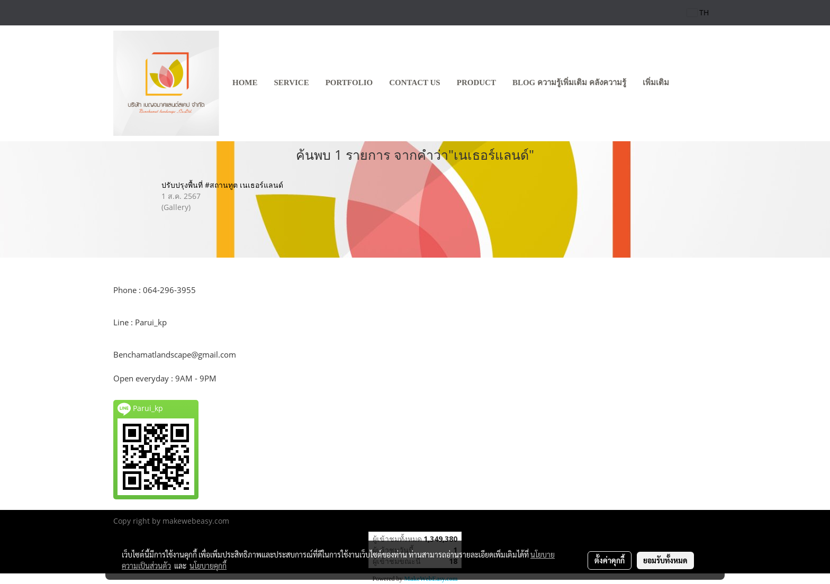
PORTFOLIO (349, 82)
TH (698, 12)
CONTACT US (414, 82)
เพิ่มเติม (656, 82)
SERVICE (291, 82)
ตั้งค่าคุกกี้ (609, 560)
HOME (245, 82)
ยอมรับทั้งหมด (665, 560)
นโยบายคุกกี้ (208, 565)
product (476, 82)
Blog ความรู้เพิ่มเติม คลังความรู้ (569, 82)
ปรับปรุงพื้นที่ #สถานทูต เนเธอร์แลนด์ (222, 185)
